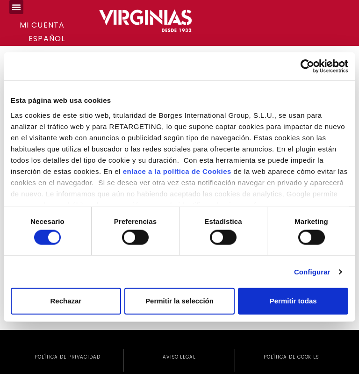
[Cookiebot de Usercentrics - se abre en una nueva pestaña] (307, 66)
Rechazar (65, 301)
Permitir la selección (179, 301)
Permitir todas (293, 301)
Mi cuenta (42, 25)
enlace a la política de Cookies (177, 171)
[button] (16, 7)
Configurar (312, 271)
